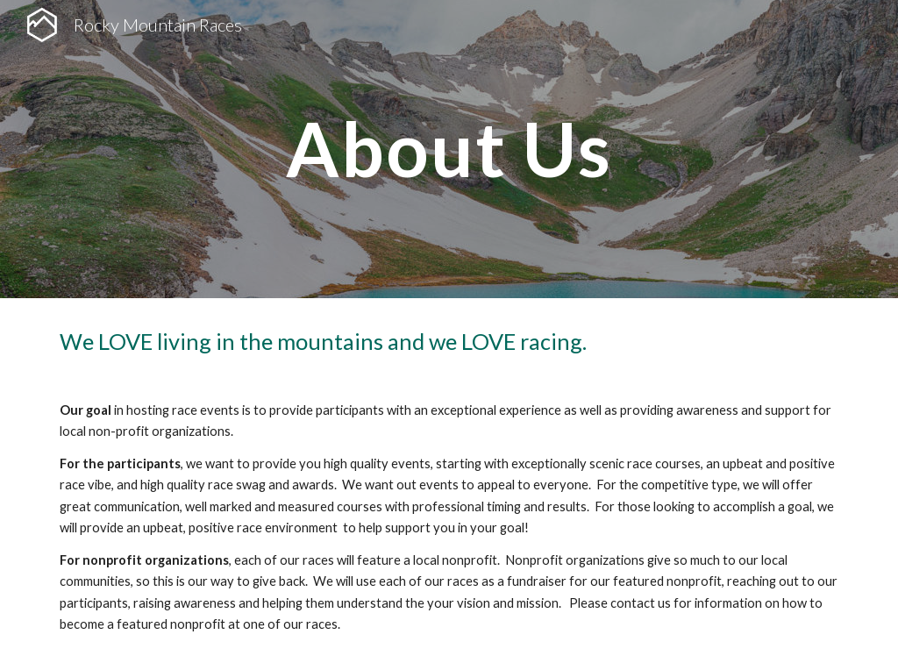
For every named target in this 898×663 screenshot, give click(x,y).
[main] (448, 148)
